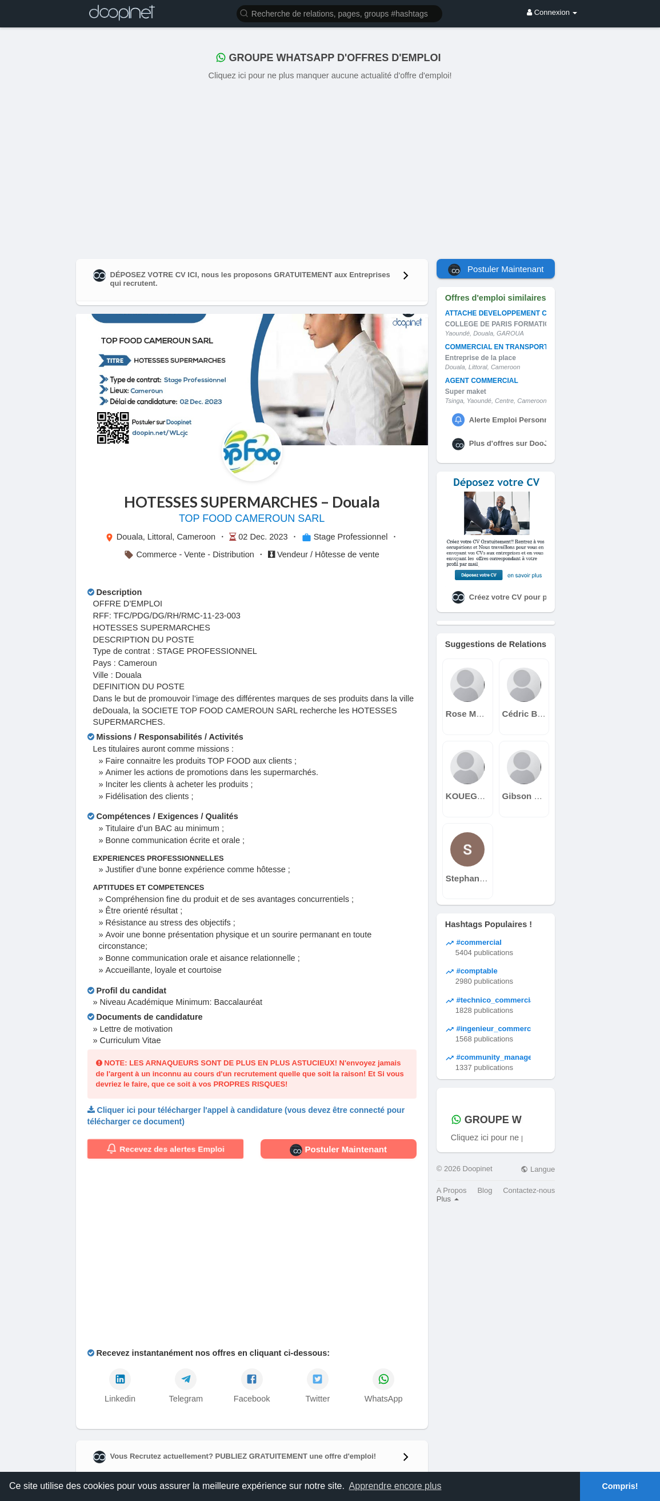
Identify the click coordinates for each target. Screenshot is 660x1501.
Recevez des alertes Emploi (165, 1148)
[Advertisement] (330, 167)
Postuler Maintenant (338, 1150)
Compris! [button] (620, 1486)
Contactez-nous (529, 1190)
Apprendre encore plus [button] (395, 1486)
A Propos (452, 1190)
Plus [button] (448, 1199)
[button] (339, 12)
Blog (484, 1190)
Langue (538, 1169)
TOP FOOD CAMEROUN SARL (252, 518)
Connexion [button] (552, 12)
